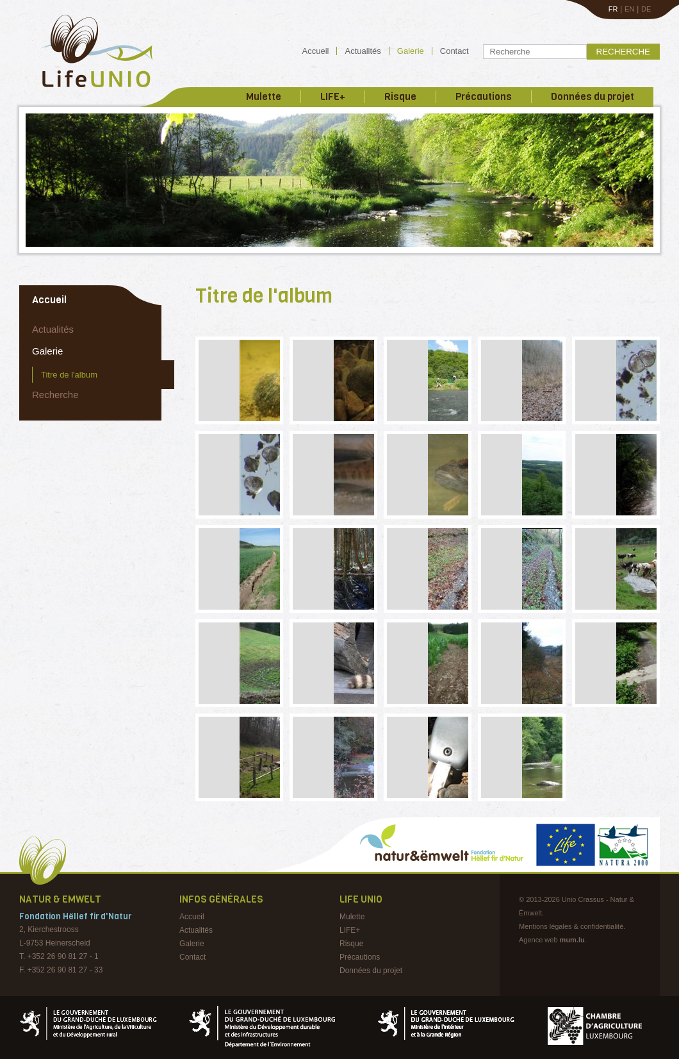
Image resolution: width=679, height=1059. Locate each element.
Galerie (410, 51)
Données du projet (592, 96)
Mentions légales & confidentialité (571, 926)
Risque (400, 96)
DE (646, 9)
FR (613, 9)
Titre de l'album (69, 374)
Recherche (623, 51)
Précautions (483, 96)
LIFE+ (332, 96)
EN (629, 9)
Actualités (362, 51)
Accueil (315, 51)
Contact (454, 51)
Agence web (538, 940)
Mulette (263, 96)
